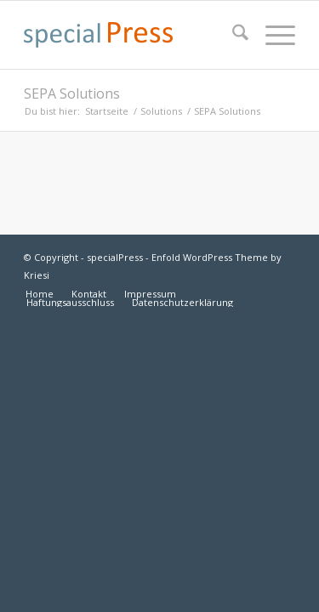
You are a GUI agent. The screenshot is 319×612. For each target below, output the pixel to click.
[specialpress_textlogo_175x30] (132, 35)
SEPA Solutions (72, 93)
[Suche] (231, 35)
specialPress (115, 257)
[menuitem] (231, 35)
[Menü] (271, 35)
